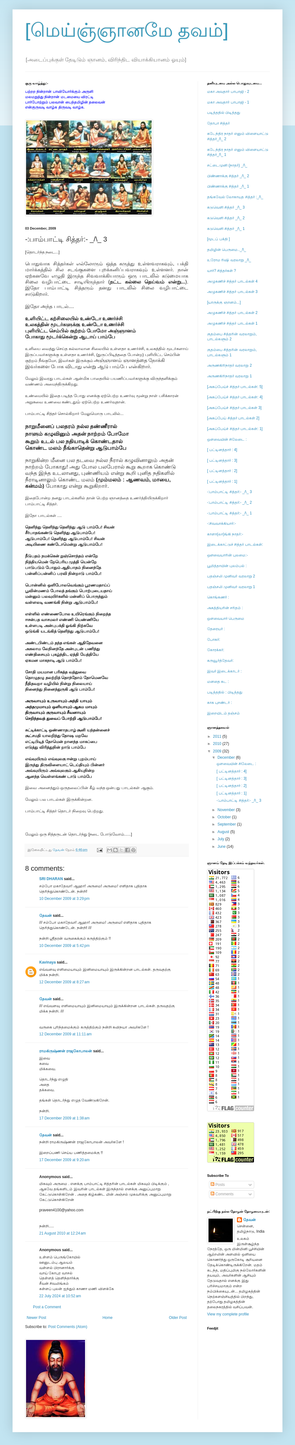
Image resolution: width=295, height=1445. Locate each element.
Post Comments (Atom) (67, 1327)
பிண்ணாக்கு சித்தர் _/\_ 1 (228, 186)
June (222, 846)
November (226, 810)
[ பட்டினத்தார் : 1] (222, 481)
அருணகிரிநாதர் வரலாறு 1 (229, 376)
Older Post (178, 1317)
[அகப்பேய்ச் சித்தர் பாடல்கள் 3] (234, 408)
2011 (218, 736)
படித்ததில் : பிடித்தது (224, 692)
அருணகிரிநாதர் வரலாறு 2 (229, 365)
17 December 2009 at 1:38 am (64, 1118)
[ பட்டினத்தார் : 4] (222, 450)
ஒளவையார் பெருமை (225, 618)
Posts (218, 1184)
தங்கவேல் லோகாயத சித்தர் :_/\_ (235, 197)
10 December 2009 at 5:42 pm (64, 945)
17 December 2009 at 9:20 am (64, 1160)
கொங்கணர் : (218, 597)
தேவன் (45, 915)
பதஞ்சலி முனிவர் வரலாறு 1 (231, 587)
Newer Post (36, 1317)
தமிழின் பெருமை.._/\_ (226, 249)
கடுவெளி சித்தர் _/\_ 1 (226, 228)
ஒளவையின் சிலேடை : (227, 439)
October (224, 817)
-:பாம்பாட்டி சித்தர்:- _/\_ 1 (229, 513)
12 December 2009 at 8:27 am (64, 982)
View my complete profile (228, 1314)
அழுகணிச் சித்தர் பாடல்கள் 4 (232, 281)
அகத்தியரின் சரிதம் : (225, 608)
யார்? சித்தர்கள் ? (221, 270)
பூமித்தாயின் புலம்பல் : (227, 566)
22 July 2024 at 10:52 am (60, 1296)
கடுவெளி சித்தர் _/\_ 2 (226, 218)
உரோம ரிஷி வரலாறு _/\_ (229, 260)
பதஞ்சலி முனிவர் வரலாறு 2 (231, 576)
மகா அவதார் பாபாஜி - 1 (228, 102)
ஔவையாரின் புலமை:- (227, 555)
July (221, 839)
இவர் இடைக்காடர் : (224, 671)
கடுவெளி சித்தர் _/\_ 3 (226, 207)
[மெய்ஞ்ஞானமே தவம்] (126, 30)
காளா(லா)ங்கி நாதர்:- (225, 534)
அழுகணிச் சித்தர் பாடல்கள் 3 (232, 292)
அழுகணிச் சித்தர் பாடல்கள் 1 (232, 323)
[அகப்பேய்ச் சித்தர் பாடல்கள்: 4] (235, 397)
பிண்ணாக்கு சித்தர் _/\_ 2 (228, 176)
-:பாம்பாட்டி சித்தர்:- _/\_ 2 (229, 502)
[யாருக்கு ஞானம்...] (224, 302)
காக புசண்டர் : (219, 702)
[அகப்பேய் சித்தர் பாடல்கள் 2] (233, 418)
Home (108, 1317)
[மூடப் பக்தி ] (218, 239)
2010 (218, 743)
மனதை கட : (218, 681)
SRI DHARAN (51, 879)
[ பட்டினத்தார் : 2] (222, 471)
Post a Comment (47, 1307)
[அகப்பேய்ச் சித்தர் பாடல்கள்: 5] (235, 387)
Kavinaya (47, 962)
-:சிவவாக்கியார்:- (221, 523)
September (227, 824)
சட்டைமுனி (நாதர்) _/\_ (227, 165)
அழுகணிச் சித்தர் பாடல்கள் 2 (232, 313)
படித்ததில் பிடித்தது (223, 112)
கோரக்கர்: (215, 650)
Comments (222, 1194)
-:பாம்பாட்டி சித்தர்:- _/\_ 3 (229, 492)
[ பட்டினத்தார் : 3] (222, 460)
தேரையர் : (216, 629)
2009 (218, 751)
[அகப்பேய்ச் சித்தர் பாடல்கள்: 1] (235, 429)
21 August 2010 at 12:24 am (62, 1233)
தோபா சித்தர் (218, 123)
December (226, 757)
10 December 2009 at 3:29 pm (64, 898)
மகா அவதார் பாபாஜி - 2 (228, 91)
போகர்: (213, 639)
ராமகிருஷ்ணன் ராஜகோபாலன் (65, 1051)
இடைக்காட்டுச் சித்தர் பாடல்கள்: (235, 544)
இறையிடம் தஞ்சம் (223, 713)
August (223, 832)
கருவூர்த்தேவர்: (220, 660)
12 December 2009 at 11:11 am (65, 1034)
